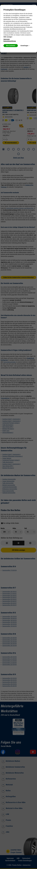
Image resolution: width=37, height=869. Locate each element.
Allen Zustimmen (10, 45)
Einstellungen (25, 45)
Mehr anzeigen (8, 37)
